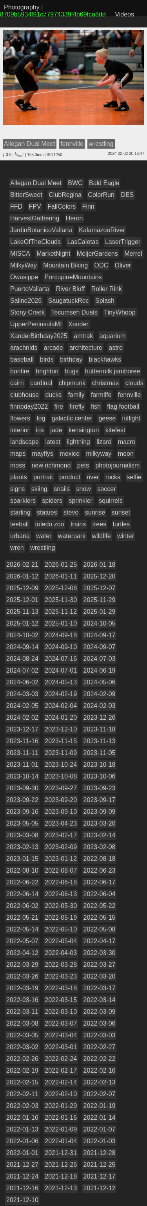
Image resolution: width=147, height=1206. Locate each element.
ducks (53, 394)
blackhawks (105, 359)
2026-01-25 (61, 564)
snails (62, 489)
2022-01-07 (99, 1129)
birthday (71, 359)
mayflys (42, 453)
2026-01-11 (61, 576)
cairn (17, 383)
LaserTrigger (122, 241)
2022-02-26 (22, 1058)
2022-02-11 (22, 1094)
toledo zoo (49, 524)
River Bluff (70, 289)
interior (19, 430)
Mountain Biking (65, 265)
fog (40, 418)
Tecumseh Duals (74, 312)
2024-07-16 (61, 658)
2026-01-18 (99, 564)
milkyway (98, 453)
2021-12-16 (22, 1188)
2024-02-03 (99, 705)
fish (96, 406)
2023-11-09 (61, 752)
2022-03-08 (22, 1023)
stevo (71, 512)
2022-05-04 (61, 941)
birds (47, 359)
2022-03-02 (22, 1047)
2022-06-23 (99, 870)
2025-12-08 (61, 588)
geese (107, 418)
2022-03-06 (99, 1023)
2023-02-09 (61, 847)
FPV (35, 206)
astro (116, 347)
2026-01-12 (22, 576)
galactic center (72, 418)
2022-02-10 (61, 1094)
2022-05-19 (61, 917)
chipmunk (72, 383)
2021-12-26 (61, 1164)
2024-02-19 (61, 694)
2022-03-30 (99, 953)
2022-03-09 (99, 1011)
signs (17, 489)
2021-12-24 (22, 1176)
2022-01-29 (61, 1105)
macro (126, 441)
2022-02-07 (99, 1094)
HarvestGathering (34, 218)
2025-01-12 (22, 623)
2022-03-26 (22, 976)
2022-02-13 (99, 1082)
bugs (72, 371)
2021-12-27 (22, 1164)
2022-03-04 (61, 1035)
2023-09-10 (61, 811)
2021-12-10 (22, 1200)
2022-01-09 (61, 1129)
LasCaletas (82, 241)
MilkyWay (23, 265)
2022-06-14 (22, 894)
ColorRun (101, 194)
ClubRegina (65, 194)
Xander (78, 324)
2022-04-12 (22, 953)
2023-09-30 (22, 788)
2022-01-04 (61, 1141)
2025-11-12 (61, 611)
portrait (43, 477)
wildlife (101, 536)
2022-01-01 (22, 1153)
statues (47, 512)
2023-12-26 (99, 717)
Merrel (133, 253)
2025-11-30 (61, 600)
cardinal (41, 383)
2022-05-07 (22, 941)
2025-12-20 (99, 576)
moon (126, 453)
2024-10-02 (22, 635)
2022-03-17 (99, 988)
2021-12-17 (99, 1176)
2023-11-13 (99, 741)
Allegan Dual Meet (36, 183)
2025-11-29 (99, 600)
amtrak (83, 336)
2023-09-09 (99, 811)
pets (83, 465)
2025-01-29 (99, 611)
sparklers (23, 500)
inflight (131, 418)
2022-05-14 (22, 929)
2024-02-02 (22, 717)
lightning (78, 441)
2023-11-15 (61, 741)
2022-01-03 (99, 1141)
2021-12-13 (61, 1188)
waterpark (71, 536)
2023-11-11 (22, 752)
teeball (19, 524)
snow (83, 489)
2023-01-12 (61, 858)
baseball (22, 359)
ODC (101, 265)
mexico (70, 453)
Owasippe (24, 277)
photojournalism (117, 465)
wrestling (42, 547)
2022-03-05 (22, 1035)
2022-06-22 (22, 882)
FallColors (61, 206)
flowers (20, 418)
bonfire (19, 371)
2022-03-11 (22, 1011)
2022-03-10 (61, 1011)
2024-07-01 (61, 670)
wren (17, 547)
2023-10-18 (99, 764)
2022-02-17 (61, 1070)
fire (58, 406)
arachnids (23, 347)
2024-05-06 (99, 682)
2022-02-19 (22, 1070)
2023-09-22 (22, 800)
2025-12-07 (99, 588)
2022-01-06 (22, 1141)
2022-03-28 (61, 964)
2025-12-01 (22, 600)
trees (99, 524)
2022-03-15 (61, 1000)
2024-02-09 (99, 694)
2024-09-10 (61, 647)
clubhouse (24, 394)
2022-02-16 (99, 1070)
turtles (121, 524)
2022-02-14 (61, 1082)
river (93, 477)
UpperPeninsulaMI (36, 324)
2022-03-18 (61, 988)
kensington (84, 430)
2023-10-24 (61, 764)
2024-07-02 (22, 670)
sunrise (95, 512)
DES (127, 194)
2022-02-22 (99, 1058)
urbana (20, 536)
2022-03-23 (61, 976)
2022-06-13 (61, 894)
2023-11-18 (99, 729)
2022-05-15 (99, 917)
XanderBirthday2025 (38, 336)
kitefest (115, 430)
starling (20, 512)
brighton (47, 371)
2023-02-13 (22, 847)
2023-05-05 (22, 823)
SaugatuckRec (68, 300)
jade (56, 430)
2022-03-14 (99, 1000)
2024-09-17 (99, 635)
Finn (88, 206)
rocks (112, 477)
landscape (24, 441)
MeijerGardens (97, 253)
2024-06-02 (22, 682)
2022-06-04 (99, 894)
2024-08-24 (22, 658)
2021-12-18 (61, 1176)
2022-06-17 (99, 882)
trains (78, 524)
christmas (105, 383)
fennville (129, 394)
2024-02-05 (22, 705)
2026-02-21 (22, 564)
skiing (39, 489)
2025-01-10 (61, 623)
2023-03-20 (99, 823)
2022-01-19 (99, 1105)
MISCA (20, 253)
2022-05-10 (61, 929)
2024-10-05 (99, 623)
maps (17, 453)
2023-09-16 (22, 811)
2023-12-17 (22, 729)
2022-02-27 (99, 1047)
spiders (52, 500)
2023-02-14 (99, 835)
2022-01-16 (22, 1117)
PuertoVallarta (29, 289)
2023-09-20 (61, 800)
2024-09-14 (22, 647)
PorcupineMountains (73, 277)
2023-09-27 (61, 788)
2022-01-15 (61, 1117)
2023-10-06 (99, 776)
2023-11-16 (22, 741)
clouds (134, 383)
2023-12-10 (61, 729)
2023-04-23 (61, 823)
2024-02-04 (61, 705)
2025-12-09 (22, 588)
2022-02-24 (61, 1058)
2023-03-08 (22, 835)
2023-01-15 (22, 858)
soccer (106, 489)
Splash (104, 300)
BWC (75, 183)
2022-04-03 (61, 953)
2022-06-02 (22, 905)
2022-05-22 (99, 905)
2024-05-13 (61, 682)
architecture (85, 347)
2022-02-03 (22, 1105)
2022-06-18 (61, 882)
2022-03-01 (61, 1047)
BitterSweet (26, 194)
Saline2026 (26, 300)
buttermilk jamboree (112, 371)
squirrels (110, 500)
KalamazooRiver (102, 230)
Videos (124, 14)
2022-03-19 (22, 988)
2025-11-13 (22, 611)
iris (40, 430)
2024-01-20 (61, 717)
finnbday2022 (29, 406)
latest (52, 441)
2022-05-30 (61, 905)
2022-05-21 (22, 917)
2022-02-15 (22, 1082)
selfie (134, 477)
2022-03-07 (61, 1023)
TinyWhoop (119, 312)
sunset (121, 512)
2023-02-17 (61, 835)
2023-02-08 (99, 847)
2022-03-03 (99, 1035)
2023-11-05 (99, 752)
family (76, 394)
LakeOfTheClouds (35, 241)
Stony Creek (27, 312)
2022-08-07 (61, 870)
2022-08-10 (22, 870)
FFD (16, 206)
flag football (123, 406)
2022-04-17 (99, 941)
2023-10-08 (61, 776)
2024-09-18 (61, 635)
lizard (103, 441)
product (69, 477)
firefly (76, 406)
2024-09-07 (99, 647)
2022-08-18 (99, 858)
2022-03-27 (99, 964)
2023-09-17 (99, 800)
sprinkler (80, 500)
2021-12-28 (99, 1153)
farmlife (101, 394)
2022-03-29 (22, 964)
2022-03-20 (99, 976)
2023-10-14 (22, 776)
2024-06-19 (99, 670)
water (43, 536)
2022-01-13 (22, 1129)
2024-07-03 (99, 658)
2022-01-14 (99, 1117)
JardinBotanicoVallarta (41, 230)
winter (125, 536)
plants (18, 477)
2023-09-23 (99, 788)
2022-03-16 (22, 1000)
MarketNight (53, 253)
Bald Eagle (104, 183)
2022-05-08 (99, 929)
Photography (22, 7)
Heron (74, 218)
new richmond (51, 465)
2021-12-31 (61, 1153)
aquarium (113, 336)
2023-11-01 (22, 764)
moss (17, 465)
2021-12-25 (99, 1164)
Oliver (123, 265)
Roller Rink (106, 289)
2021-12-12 (99, 1188)
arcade (53, 347)
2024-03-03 (22, 694)
